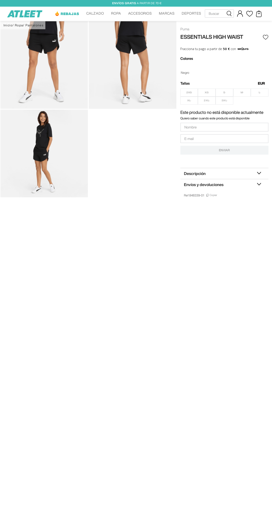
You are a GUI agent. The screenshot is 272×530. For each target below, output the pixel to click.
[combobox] (219, 13)
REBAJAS (70, 14)
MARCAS (167, 13)
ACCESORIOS (140, 13)
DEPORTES (191, 13)
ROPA (116, 13)
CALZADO (95, 13)
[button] (67, 14)
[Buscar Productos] (229, 13)
